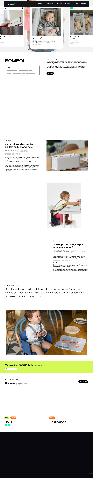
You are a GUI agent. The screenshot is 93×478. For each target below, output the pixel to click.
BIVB (8, 422)
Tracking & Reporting (30, 73)
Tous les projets (83, 381)
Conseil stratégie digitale (12, 70)
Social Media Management (19, 73)
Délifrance (57, 422)
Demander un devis (11, 369)
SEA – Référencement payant (25, 70)
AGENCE (40, 4)
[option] (23, 406)
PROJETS (59, 4)
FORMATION (68, 4)
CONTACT (83, 4)
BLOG (76, 4)
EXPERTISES (50, 4)
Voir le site (50, 73)
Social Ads (9, 73)
